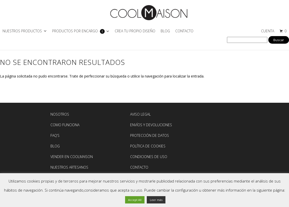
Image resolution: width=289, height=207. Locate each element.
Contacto (184, 31)
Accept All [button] (134, 200)
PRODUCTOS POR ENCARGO (75, 31)
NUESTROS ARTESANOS (69, 167)
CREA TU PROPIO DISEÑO (135, 31)
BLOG (55, 146)
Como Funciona (64, 124)
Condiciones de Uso (148, 156)
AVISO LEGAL (140, 114)
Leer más (156, 200)
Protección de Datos (149, 135)
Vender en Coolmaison (71, 156)
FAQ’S (55, 135)
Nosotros (59, 114)
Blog (165, 31)
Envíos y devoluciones (151, 124)
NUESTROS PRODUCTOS (22, 31)
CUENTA (267, 31)
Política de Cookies (147, 146)
